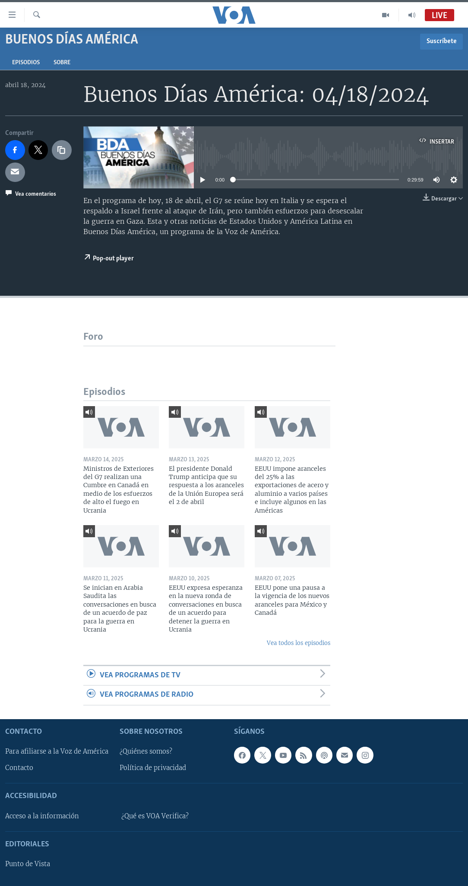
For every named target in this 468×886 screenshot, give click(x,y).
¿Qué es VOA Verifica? (155, 816)
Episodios (26, 62)
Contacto (19, 768)
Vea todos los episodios (298, 643)
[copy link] (62, 150)
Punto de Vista (27, 864)
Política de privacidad (153, 768)
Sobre (62, 62)
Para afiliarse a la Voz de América (56, 751)
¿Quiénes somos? (146, 751)
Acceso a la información (42, 816)
